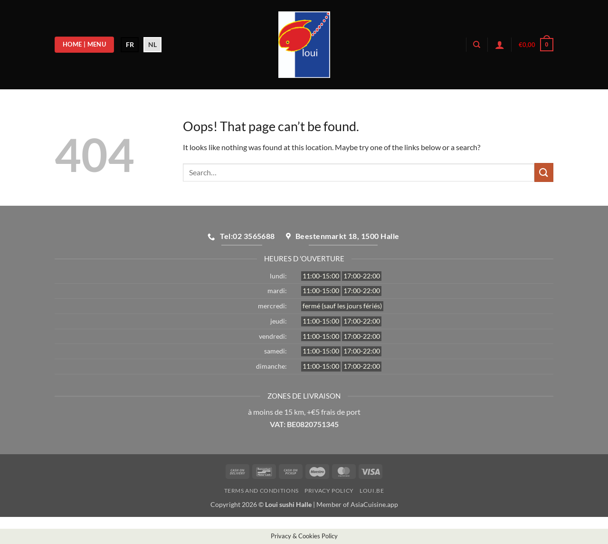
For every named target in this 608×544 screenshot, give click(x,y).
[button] (499, 44)
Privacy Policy (329, 490)
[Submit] (543, 172)
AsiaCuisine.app (374, 504)
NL (152, 44)
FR (130, 44)
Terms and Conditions (261, 490)
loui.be (372, 490)
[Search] (476, 45)
